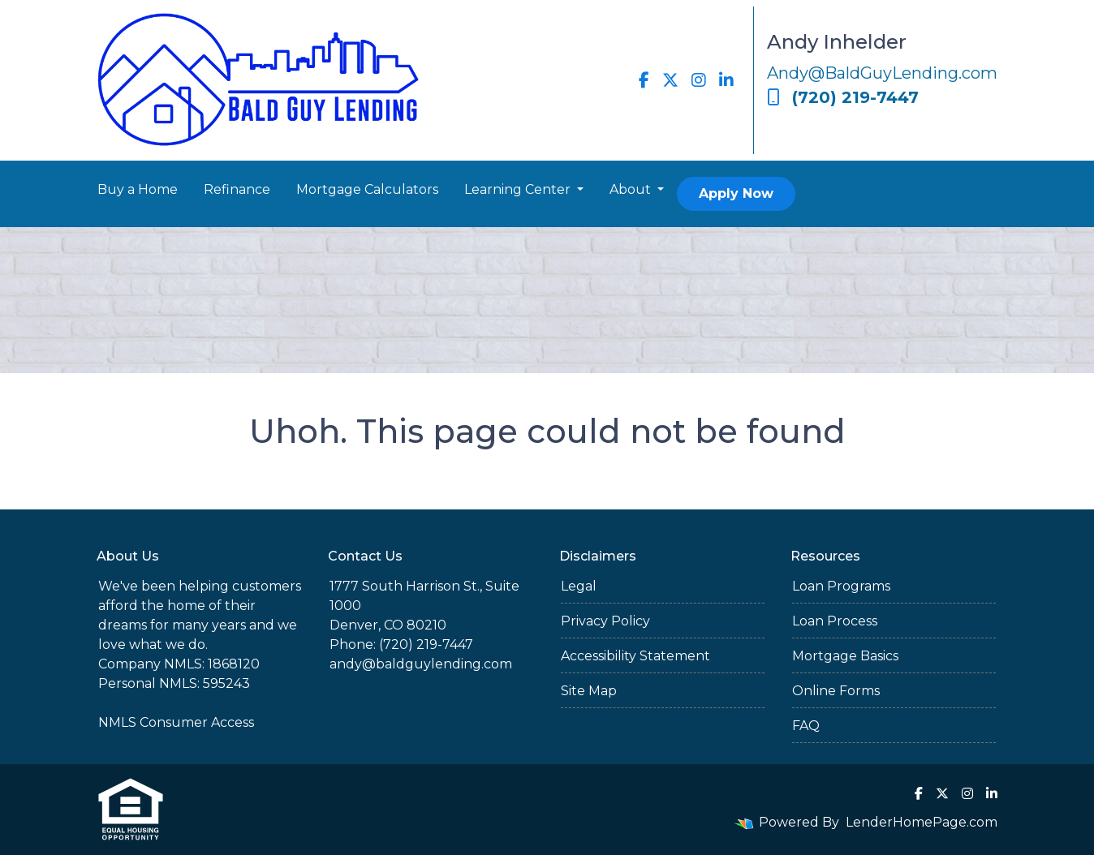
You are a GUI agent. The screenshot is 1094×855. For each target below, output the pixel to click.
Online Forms (836, 690)
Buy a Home (137, 189)
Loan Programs (841, 586)
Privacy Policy (605, 621)
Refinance (237, 189)
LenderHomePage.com (921, 822)
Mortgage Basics (845, 656)
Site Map (589, 690)
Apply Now (736, 193)
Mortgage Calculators (367, 189)
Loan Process (834, 621)
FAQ (806, 725)
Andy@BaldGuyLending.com (882, 73)
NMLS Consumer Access (176, 722)
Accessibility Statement (635, 656)
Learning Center (519, 189)
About (631, 189)
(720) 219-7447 (843, 97)
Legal (579, 586)
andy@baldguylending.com (420, 664)
